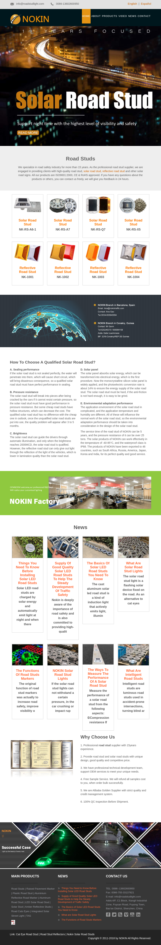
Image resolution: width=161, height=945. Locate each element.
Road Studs (17, 888)
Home (86, 16)
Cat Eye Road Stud (27, 934)
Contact (144, 16)
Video (122, 16)
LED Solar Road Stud (37, 902)
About (96, 16)
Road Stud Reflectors (52, 934)
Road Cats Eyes (20, 911)
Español (146, 3)
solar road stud (92, 171)
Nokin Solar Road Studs (81, 934)
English (132, 3)
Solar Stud (17, 906)
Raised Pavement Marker (40, 888)
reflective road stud (113, 171)
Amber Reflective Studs (38, 906)
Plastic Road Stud (23, 893)
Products (109, 16)
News (132, 16)
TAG (28, 915)
